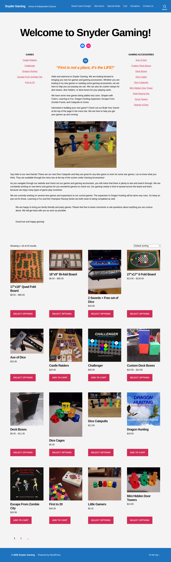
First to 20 (30, 82)
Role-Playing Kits (141, 93)
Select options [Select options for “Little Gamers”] (100, 520)
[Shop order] (147, 245)
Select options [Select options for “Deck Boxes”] (23, 452)
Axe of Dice (141, 60)
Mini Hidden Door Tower (141, 88)
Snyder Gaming (15, 6)
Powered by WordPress (49, 555)
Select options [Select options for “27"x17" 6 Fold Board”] (139, 314)
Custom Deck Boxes (141, 66)
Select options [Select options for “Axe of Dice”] (23, 377)
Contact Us (148, 6)
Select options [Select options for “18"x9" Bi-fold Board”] (61, 314)
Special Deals (113, 6)
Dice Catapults (141, 82)
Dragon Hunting (29, 71)
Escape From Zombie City (29, 77)
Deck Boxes (141, 71)
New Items (99, 6)
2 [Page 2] (21, 538)
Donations (135, 6)
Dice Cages (141, 77)
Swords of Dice (141, 105)
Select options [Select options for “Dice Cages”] (61, 452)
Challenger (30, 66)
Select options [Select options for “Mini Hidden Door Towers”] (139, 520)
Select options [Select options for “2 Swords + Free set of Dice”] (100, 314)
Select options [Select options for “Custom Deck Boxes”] (139, 377)
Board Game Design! (81, 6)
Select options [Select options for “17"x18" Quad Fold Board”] (23, 314)
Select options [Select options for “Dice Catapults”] (100, 452)
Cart (125, 6)
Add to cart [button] (59, 377)
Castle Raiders (30, 60)
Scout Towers (141, 99)
